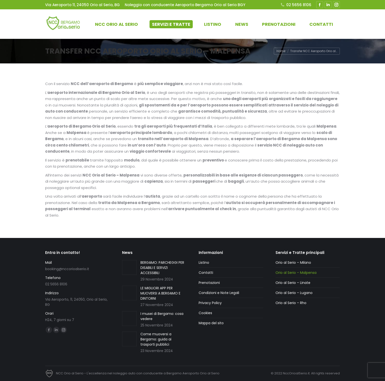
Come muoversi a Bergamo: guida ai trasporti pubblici (155, 339)
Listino (204, 262)
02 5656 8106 (295, 4)
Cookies (205, 312)
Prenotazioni (209, 282)
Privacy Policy (210, 302)
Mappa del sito (211, 323)
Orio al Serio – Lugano (294, 292)
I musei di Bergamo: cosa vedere (161, 316)
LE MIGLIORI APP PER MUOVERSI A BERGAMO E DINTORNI (160, 293)
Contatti (206, 272)
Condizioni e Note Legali (219, 292)
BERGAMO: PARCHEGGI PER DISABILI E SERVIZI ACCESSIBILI (162, 267)
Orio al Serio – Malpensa (295, 272)
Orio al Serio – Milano (293, 262)
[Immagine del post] (129, 267)
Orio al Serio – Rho (290, 302)
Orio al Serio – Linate (292, 282)
